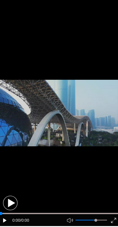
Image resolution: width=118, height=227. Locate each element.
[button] (10, 203)
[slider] (95, 220)
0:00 (16, 220)
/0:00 (24, 220)
